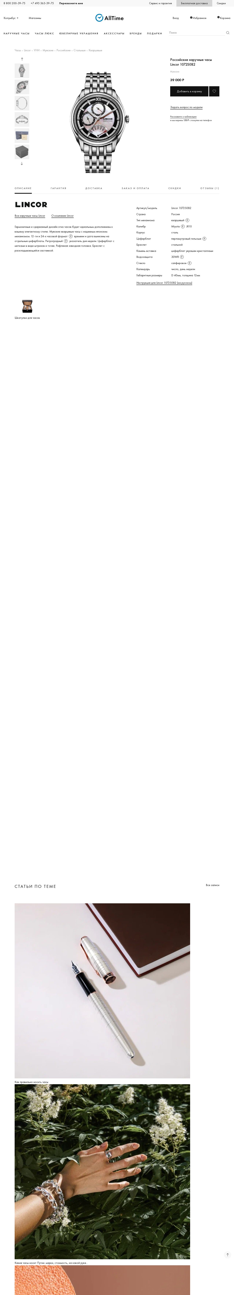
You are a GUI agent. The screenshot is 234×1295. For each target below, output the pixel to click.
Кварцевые (95, 50)
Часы (18, 50)
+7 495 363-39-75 (42, 3)
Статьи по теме (35, 886)
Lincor (27, 50)
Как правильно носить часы (31, 1082)
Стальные (80, 50)
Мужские (48, 50)
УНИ (36, 50)
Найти (227, 32)
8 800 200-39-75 (14, 3)
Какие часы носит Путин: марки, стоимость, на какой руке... (51, 1263)
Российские (63, 50)
